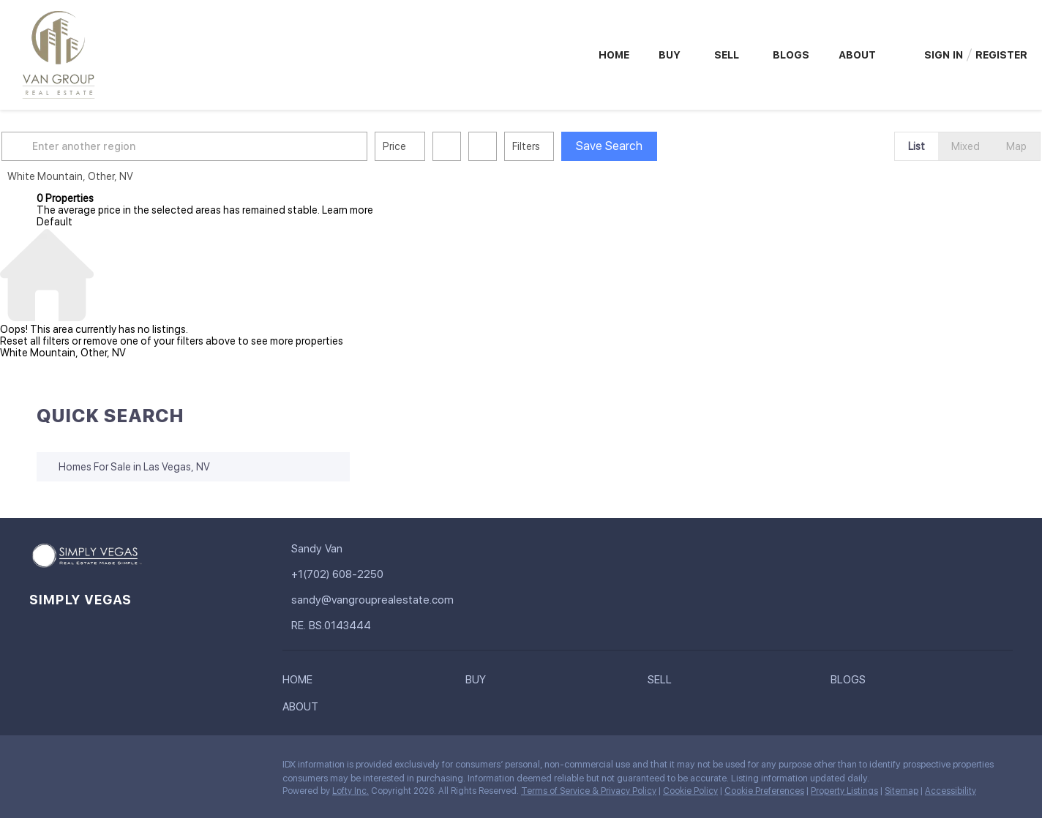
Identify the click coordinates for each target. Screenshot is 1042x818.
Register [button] (1001, 55)
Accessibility (950, 791)
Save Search (644, 146)
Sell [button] (726, 55)
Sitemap (901, 791)
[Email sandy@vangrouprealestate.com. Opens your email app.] (380, 600)
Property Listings (844, 791)
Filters (561, 146)
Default (54, 222)
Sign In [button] (943, 55)
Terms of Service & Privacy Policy (588, 791)
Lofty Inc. (350, 791)
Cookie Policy (690, 791)
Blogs (791, 55)
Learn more (347, 210)
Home (614, 55)
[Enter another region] (225, 146)
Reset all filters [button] (35, 341)
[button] (54, 146)
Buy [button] (670, 55)
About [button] (857, 55)
